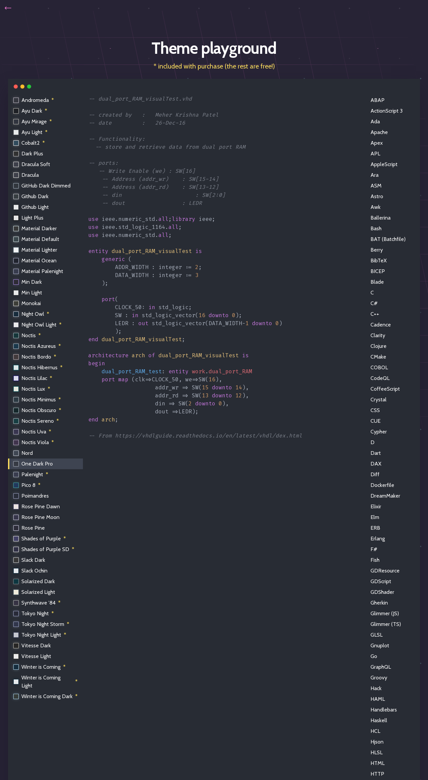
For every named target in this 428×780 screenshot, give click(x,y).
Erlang (377, 538)
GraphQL (380, 667)
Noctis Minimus (37, 400)
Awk (375, 207)
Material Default (37, 239)
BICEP (377, 271)
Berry (376, 250)
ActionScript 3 (386, 111)
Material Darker (35, 228)
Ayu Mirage (33, 122)
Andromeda (34, 100)
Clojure (378, 346)
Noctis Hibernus (38, 368)
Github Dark (31, 196)
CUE (375, 421)
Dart (375, 453)
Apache (379, 132)
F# (373, 549)
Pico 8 (27, 485)
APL (375, 153)
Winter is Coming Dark (46, 696)
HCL (375, 731)
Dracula (26, 175)
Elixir (375, 506)
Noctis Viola (34, 442)
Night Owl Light (38, 325)
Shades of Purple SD (44, 549)
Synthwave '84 (37, 603)
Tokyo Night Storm (42, 624)
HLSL (376, 752)
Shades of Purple (40, 539)
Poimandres (31, 496)
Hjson (377, 742)
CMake (378, 357)
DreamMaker (385, 496)
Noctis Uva (32, 432)
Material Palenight (39, 271)
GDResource (385, 570)
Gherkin (379, 603)
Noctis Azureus (37, 346)
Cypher (378, 431)
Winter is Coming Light (46, 681)
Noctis (27, 336)
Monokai (27, 303)
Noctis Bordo (35, 357)
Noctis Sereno (36, 421)
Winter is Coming (40, 667)
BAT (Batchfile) (388, 239)
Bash (376, 228)
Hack (376, 688)
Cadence (380, 324)
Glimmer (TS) (385, 624)
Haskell (378, 720)
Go (373, 656)
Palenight (31, 475)
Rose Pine (29, 528)
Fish (375, 560)
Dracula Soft (32, 164)
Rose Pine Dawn (37, 506)
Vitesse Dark (32, 645)
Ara (374, 175)
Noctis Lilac (33, 378)
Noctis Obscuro (38, 410)
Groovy (378, 677)
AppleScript (384, 164)
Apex (376, 143)
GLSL (376, 635)
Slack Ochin (31, 570)
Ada (375, 121)
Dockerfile (382, 485)
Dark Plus (28, 153)
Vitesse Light (32, 656)
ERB (375, 528)
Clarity (377, 335)
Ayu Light (31, 132)
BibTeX (378, 260)
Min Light (28, 292)
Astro (376, 196)
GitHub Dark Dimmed (42, 185)
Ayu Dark (30, 111)
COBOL (379, 367)
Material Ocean (35, 260)
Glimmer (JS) (384, 613)
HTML (377, 763)
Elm (374, 517)
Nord (23, 453)
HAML (377, 699)
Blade (377, 282)
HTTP (377, 774)
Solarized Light (35, 592)
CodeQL (380, 378)
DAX (375, 464)
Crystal (378, 399)
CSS (375, 410)
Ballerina (380, 218)
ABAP (377, 100)
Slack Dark (29, 560)
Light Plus (29, 218)
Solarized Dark (34, 581)
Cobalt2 (29, 143)
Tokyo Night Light (40, 635)
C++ (374, 314)
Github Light (31, 207)
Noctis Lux (32, 389)
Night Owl (31, 314)
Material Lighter (36, 250)
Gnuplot (379, 645)
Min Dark (28, 282)
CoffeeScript (385, 389)
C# (374, 303)
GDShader (382, 592)
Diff (375, 474)
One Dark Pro (33, 464)
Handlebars (383, 709)
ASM (376, 185)
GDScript (380, 581)
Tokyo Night (34, 614)
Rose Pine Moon (37, 517)
